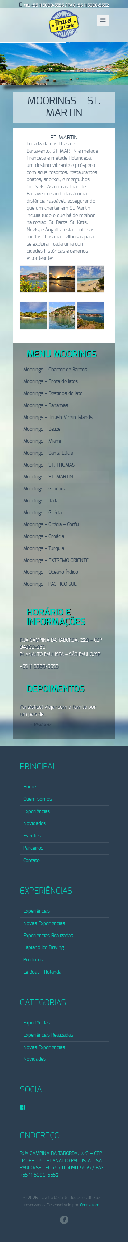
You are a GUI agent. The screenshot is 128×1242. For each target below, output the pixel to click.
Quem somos (37, 799)
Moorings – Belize (41, 429)
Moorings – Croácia (43, 536)
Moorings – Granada (44, 489)
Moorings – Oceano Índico (50, 572)
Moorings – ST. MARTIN (48, 477)
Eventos (32, 836)
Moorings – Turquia (43, 548)
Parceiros (33, 848)
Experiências (36, 811)
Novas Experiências (44, 923)
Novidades (34, 823)
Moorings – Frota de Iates (50, 381)
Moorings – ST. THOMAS (49, 465)
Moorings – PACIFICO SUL (50, 584)
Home (29, 787)
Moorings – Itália (40, 501)
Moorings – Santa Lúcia (48, 453)
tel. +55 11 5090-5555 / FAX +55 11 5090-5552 (66, 5)
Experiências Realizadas (48, 935)
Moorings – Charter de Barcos (55, 369)
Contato (31, 860)
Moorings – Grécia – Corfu (51, 524)
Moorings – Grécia (42, 512)
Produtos (33, 960)
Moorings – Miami (42, 441)
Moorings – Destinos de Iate (52, 393)
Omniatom (89, 1205)
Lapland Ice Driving (43, 947)
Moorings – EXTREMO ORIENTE (56, 560)
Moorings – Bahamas (45, 405)
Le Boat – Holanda (42, 972)
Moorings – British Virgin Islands (58, 417)
